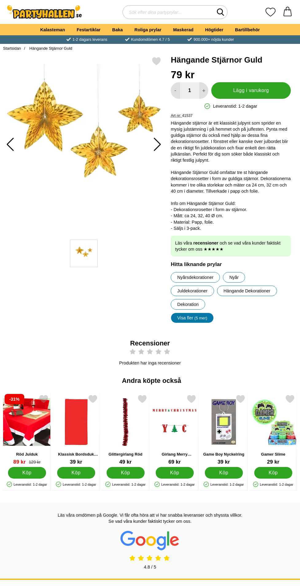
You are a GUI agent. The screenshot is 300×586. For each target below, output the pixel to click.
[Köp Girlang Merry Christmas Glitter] (175, 473)
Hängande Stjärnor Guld (50, 48)
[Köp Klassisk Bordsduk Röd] (76, 473)
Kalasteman (52, 29)
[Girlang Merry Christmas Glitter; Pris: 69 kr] (174, 429)
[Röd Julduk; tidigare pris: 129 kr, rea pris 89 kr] (27, 429)
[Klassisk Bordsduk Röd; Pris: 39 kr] (76, 429)
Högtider (214, 29)
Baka (117, 29)
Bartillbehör (247, 29)
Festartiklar (89, 29)
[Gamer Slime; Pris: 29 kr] (273, 429)
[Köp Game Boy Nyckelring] (224, 473)
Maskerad (183, 29)
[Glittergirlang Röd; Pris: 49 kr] (125, 429)
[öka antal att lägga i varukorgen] (203, 90)
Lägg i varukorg (251, 90)
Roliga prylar (148, 29)
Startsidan (12, 48)
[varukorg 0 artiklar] (287, 12)
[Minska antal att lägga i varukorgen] (175, 90)
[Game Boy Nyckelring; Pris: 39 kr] (223, 429)
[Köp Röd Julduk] (27, 473)
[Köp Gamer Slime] (273, 473)
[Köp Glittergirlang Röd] (125, 473)
